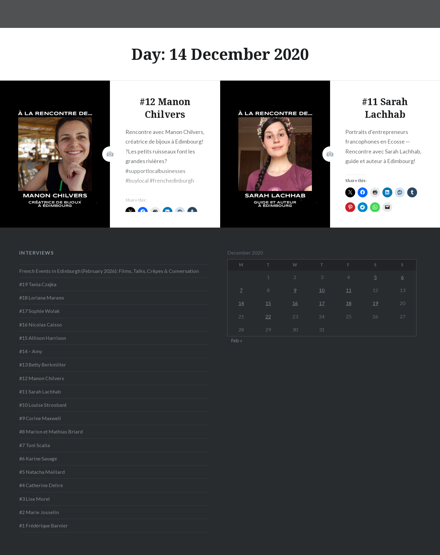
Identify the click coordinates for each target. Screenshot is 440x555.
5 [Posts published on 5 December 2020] (375, 277)
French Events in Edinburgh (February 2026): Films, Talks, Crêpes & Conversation (109, 271)
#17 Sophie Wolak (39, 311)
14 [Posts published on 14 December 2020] (241, 303)
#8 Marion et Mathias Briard (51, 431)
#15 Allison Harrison (42, 338)
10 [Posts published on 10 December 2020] (322, 290)
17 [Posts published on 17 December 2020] (322, 303)
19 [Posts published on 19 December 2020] (375, 303)
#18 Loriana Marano (41, 297)
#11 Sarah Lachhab (40, 391)
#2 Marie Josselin (39, 512)
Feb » (236, 340)
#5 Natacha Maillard (42, 472)
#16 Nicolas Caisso (40, 324)
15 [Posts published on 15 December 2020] (268, 303)
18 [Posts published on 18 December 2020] (348, 303)
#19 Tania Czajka (37, 284)
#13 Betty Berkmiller (42, 364)
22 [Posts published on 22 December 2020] (268, 316)
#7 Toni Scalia (34, 445)
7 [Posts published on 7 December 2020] (241, 290)
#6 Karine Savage (38, 458)
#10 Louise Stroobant (43, 405)
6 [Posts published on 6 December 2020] (402, 277)
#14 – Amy (30, 351)
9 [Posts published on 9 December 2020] (295, 290)
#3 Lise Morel (34, 499)
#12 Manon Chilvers (41, 378)
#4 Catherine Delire (41, 485)
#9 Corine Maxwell (40, 418)
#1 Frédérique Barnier (43, 525)
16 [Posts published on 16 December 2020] (295, 303)
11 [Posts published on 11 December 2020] (348, 290)
